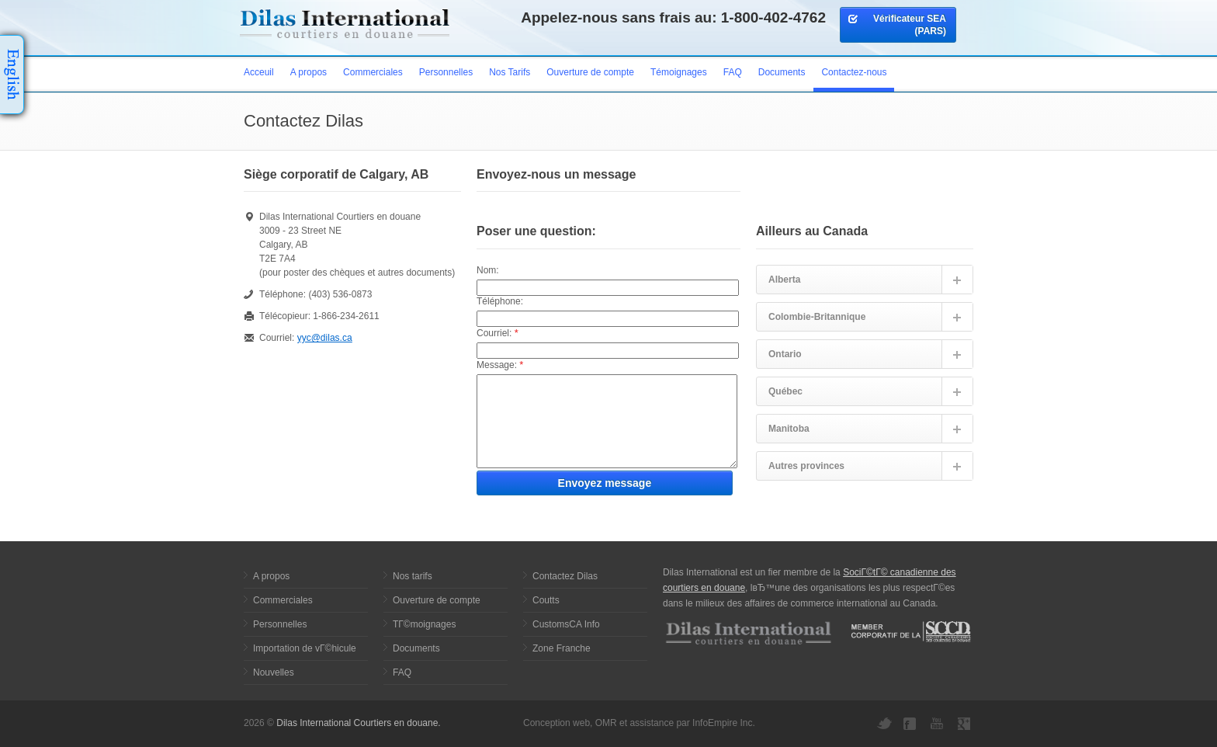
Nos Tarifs (509, 72)
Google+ (965, 723)
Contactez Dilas (565, 576)
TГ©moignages (424, 624)
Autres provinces (806, 465)
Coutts (546, 600)
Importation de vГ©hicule (304, 648)
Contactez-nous (853, 72)
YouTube (938, 723)
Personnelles (446, 72)
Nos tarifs (412, 576)
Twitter (884, 723)
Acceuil (259, 72)
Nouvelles (273, 672)
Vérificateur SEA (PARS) (897, 24)
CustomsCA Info (566, 624)
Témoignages (678, 72)
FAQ (732, 72)
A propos (308, 72)
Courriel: (497, 333)
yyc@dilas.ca (324, 337)
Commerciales (373, 72)
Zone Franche (561, 648)
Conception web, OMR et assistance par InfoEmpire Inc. (639, 722)
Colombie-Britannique (816, 316)
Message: (500, 364)
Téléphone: (500, 301)
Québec (785, 391)
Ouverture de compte (590, 72)
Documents (782, 72)
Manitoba (789, 428)
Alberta (784, 279)
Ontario (785, 354)
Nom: (488, 270)
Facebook (911, 723)
